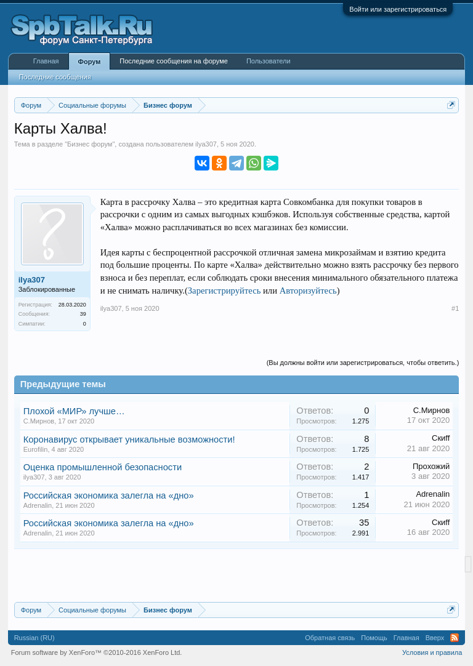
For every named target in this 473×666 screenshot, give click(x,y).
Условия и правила (432, 652)
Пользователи (268, 61)
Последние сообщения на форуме (173, 61)
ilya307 (206, 144)
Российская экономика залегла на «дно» (108, 495)
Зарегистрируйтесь (224, 290)
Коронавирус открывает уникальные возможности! (129, 439)
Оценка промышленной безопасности (102, 467)
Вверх (435, 637)
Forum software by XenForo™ (96, 652)
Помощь (374, 637)
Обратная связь (330, 637)
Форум (89, 61)
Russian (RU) (34, 637)
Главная (46, 61)
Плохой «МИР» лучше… (74, 411)
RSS (454, 637)
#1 (455, 308)
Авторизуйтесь (308, 290)
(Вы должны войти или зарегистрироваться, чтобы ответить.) (363, 362)
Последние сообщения (55, 77)
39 (83, 314)
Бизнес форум (89, 144)
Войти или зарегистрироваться (398, 9)
